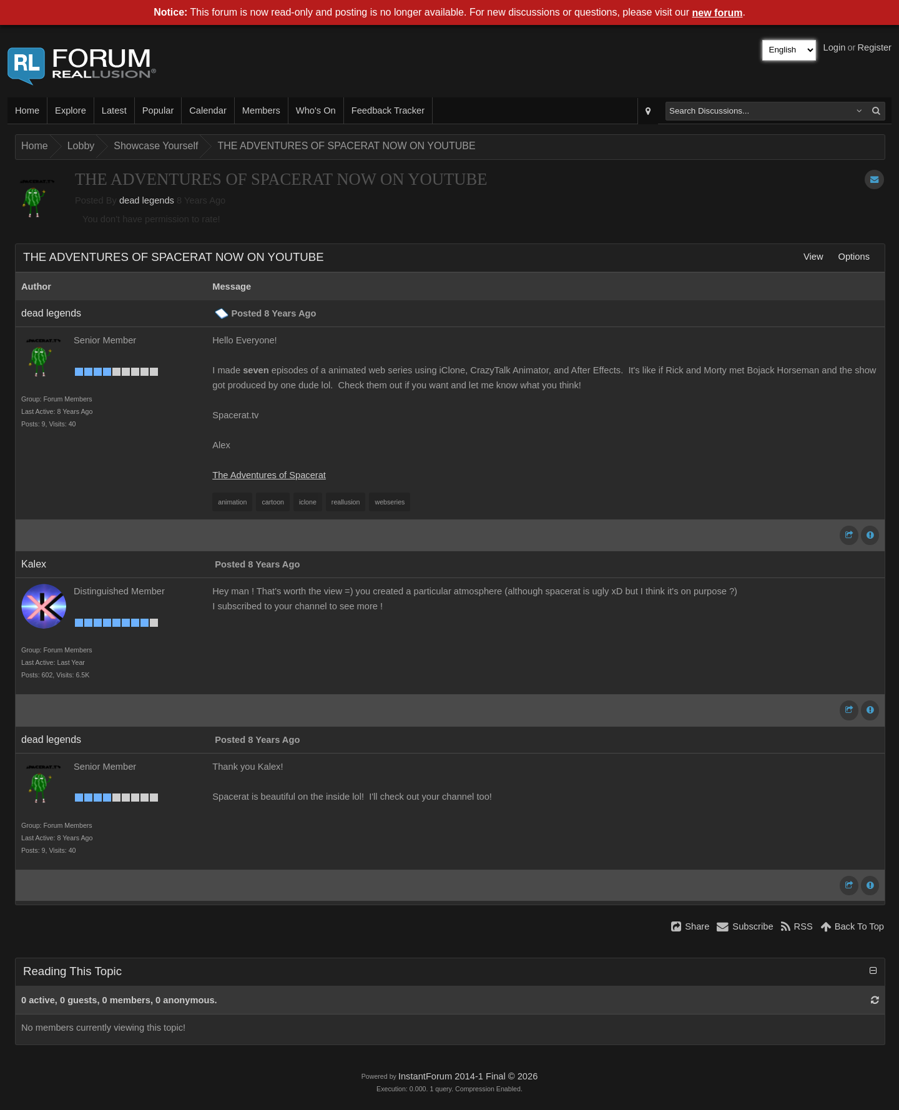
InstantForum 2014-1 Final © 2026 (468, 1076)
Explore (70, 110)
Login (834, 47)
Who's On (315, 110)
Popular (158, 110)
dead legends (146, 200)
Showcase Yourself (156, 145)
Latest (114, 110)
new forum (717, 12)
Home (27, 110)
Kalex (33, 564)
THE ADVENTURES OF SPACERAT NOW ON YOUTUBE (346, 145)
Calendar (207, 110)
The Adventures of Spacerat (269, 475)
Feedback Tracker (388, 110)
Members (261, 110)
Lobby (81, 145)
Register (874, 47)
